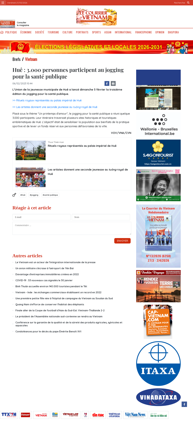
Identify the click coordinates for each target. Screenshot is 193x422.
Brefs (16, 59)
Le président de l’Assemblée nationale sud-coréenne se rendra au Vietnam (58, 316)
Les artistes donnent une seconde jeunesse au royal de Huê (88, 172)
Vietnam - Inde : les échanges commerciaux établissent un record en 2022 (58, 292)
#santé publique (50, 195)
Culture (67, 32)
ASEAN (107, 32)
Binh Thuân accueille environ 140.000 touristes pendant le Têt (51, 286)
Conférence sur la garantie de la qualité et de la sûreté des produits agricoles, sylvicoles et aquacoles (68, 324)
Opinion (159, 32)
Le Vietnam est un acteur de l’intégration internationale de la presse (55, 262)
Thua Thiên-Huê (56, 142)
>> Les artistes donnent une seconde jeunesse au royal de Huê (54, 107)
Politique (11, 32)
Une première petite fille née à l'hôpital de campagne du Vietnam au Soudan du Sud (64, 298)
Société (39, 32)
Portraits (82, 32)
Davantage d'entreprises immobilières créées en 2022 (47, 274)
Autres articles (27, 255)
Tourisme (53, 32)
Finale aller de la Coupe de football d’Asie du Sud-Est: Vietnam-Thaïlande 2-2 (60, 310)
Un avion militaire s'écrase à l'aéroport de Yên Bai (44, 268)
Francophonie (143, 32)
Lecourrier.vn (96, 17)
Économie (25, 32)
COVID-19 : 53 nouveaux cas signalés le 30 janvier (44, 280)
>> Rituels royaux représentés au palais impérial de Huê (47, 100)
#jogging (34, 195)
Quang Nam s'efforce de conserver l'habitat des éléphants (49, 304)
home (2, 32)
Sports (96, 32)
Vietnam (31, 59)
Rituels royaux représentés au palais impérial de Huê (82, 146)
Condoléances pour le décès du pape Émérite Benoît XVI (48, 331)
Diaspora (173, 32)
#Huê (22, 195)
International (123, 32)
